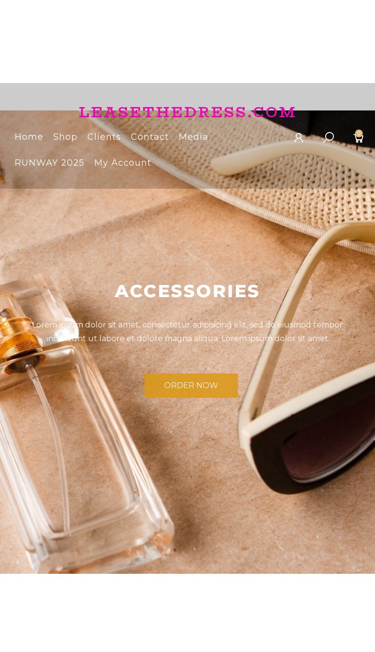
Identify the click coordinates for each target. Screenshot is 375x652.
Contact (150, 138)
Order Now (205, 386)
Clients (104, 138)
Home (29, 138)
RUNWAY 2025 (49, 164)
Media (193, 138)
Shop (65, 138)
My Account (122, 164)
